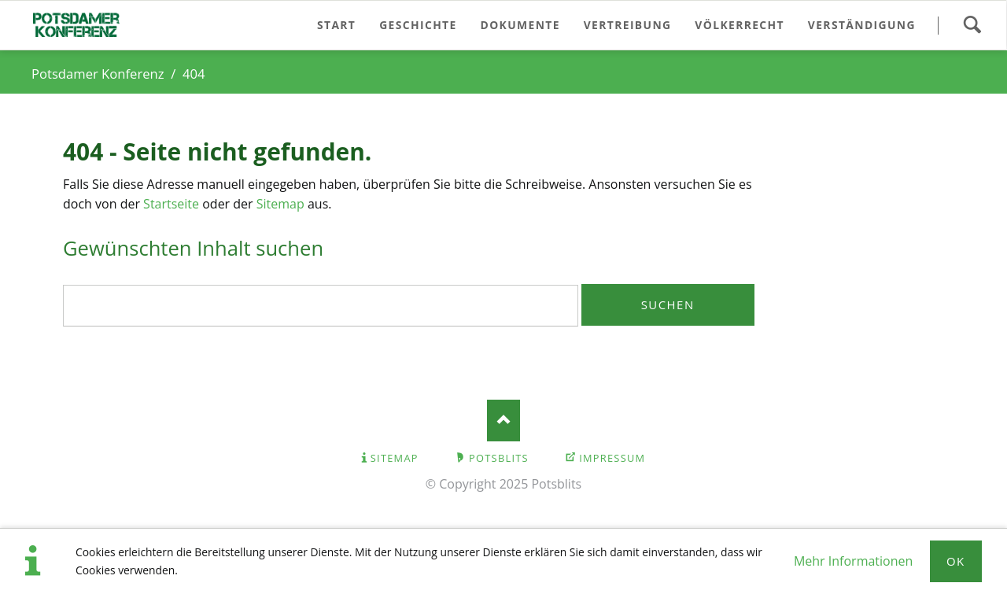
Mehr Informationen (853, 561)
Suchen (972, 25)
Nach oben (504, 420)
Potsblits (499, 458)
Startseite (171, 203)
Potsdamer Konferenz (97, 74)
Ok (955, 561)
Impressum (612, 458)
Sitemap (280, 203)
